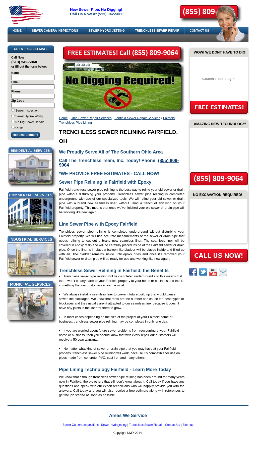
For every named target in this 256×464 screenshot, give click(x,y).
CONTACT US (199, 30)
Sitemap (188, 425)
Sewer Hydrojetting (113, 425)
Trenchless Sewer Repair (146, 425)
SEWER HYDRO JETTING (106, 30)
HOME (17, 30)
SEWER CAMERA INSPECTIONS (55, 30)
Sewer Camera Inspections (80, 425)
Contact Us (172, 425)
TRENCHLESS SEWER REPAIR (157, 30)
